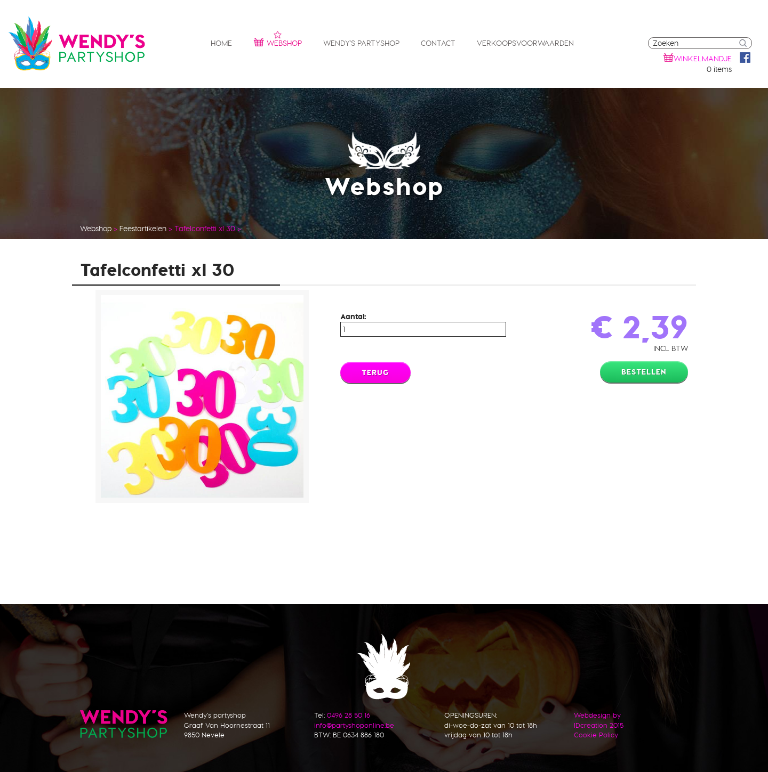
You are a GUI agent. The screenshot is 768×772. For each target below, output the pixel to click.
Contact (438, 43)
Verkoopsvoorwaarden (525, 43)
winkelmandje (703, 58)
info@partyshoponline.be (354, 725)
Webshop (277, 41)
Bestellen (644, 372)
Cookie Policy (596, 734)
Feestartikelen (142, 228)
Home (221, 43)
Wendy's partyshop (361, 43)
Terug (375, 372)
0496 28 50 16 (348, 715)
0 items (719, 69)
